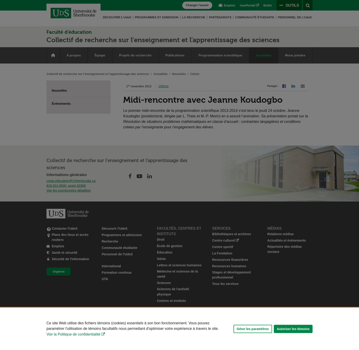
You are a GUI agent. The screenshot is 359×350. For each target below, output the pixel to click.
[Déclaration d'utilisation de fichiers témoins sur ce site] (179, 329)
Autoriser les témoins (293, 329)
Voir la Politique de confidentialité (73, 334)
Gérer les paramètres (253, 329)
